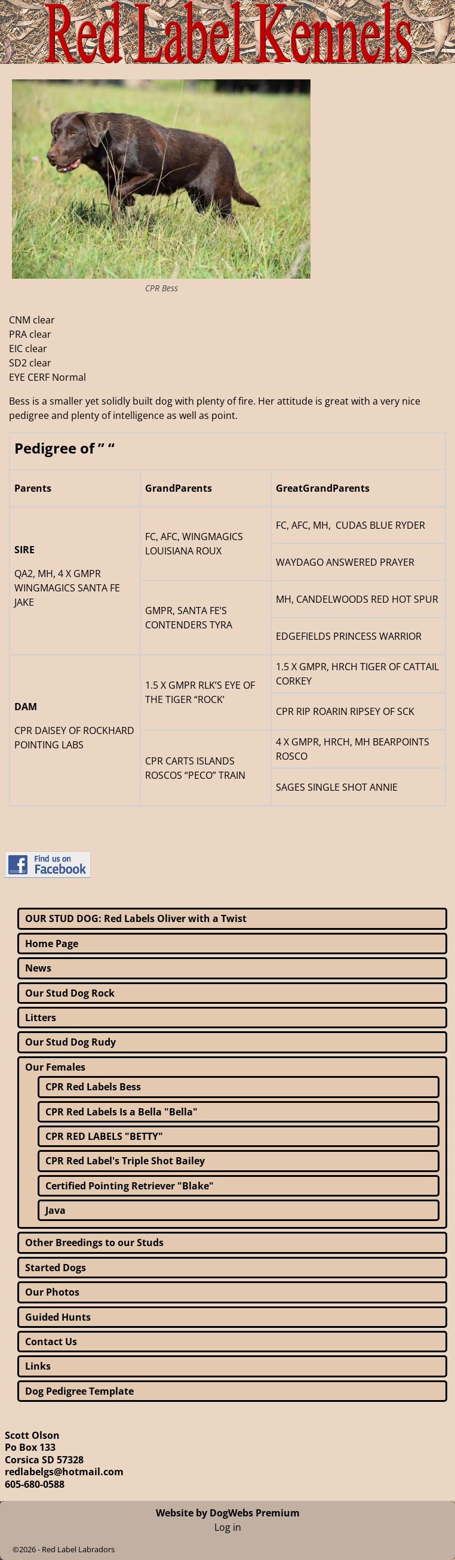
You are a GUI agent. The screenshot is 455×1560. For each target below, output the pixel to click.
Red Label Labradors (78, 1549)
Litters (40, 1017)
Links (38, 1366)
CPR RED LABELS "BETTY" (104, 1136)
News (38, 968)
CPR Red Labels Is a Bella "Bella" (121, 1111)
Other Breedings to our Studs (94, 1242)
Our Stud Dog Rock (70, 993)
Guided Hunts (58, 1317)
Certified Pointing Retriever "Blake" (129, 1185)
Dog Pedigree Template (79, 1391)
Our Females (55, 1067)
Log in (227, 1527)
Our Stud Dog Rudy (70, 1042)
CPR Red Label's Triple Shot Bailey (125, 1160)
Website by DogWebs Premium (228, 1512)
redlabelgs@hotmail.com (64, 1471)
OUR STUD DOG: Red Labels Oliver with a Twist (136, 918)
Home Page (51, 943)
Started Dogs (55, 1267)
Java (55, 1210)
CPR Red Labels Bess (93, 1086)
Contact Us (51, 1341)
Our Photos (52, 1292)
